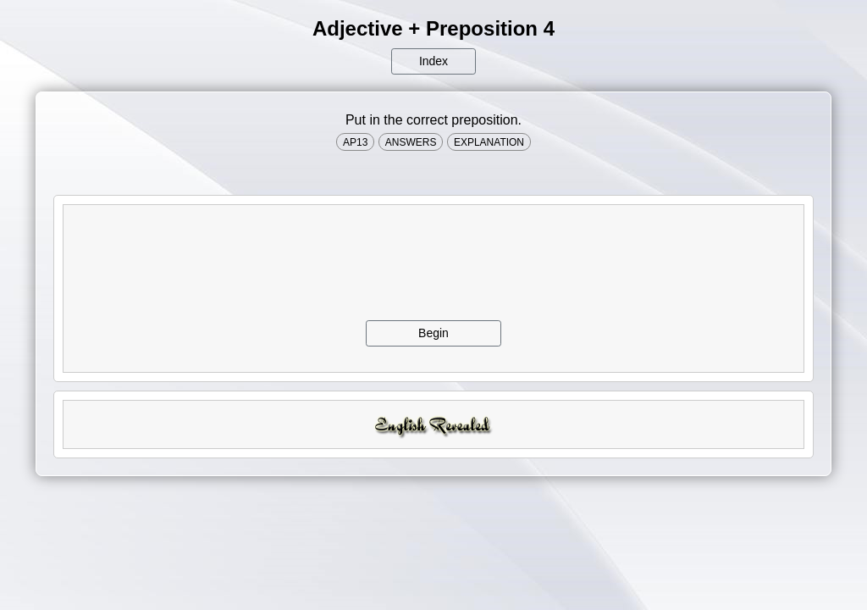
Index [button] (433, 61)
